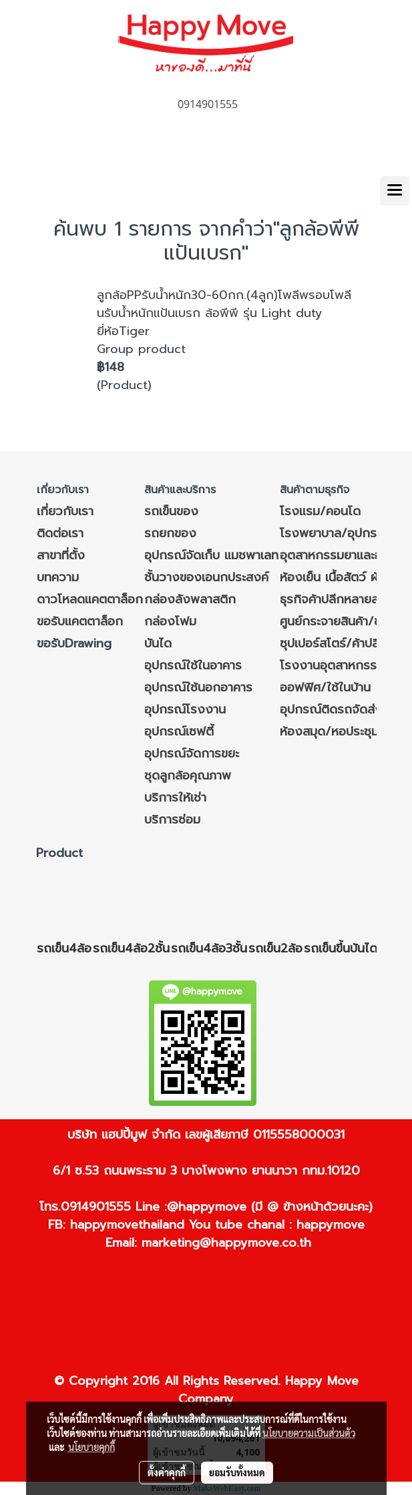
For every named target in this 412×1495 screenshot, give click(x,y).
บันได (158, 643)
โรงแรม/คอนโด (320, 511)
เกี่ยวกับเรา (65, 511)
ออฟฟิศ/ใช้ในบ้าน (325, 687)
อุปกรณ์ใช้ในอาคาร (193, 665)
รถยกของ (170, 533)
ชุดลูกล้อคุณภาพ (187, 775)
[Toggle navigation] (394, 191)
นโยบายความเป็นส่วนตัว (308, 1433)
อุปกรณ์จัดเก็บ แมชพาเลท (211, 555)
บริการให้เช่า (175, 797)
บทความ (58, 577)
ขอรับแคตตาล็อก (80, 621)
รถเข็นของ (171, 511)
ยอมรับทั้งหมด (237, 1472)
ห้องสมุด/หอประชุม (329, 731)
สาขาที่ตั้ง (61, 555)
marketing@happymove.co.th (226, 1242)
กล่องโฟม (170, 621)
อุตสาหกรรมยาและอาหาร (343, 555)
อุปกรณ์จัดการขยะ (191, 753)
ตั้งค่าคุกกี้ (167, 1472)
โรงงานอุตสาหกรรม (332, 665)
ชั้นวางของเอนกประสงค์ (206, 577)
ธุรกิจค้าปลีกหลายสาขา (338, 599)
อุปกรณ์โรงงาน (185, 709)
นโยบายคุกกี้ (91, 1447)
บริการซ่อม (172, 819)
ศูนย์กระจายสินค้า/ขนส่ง (341, 621)
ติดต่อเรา (60, 533)
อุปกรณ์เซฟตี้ (179, 731)
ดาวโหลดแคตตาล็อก (90, 599)
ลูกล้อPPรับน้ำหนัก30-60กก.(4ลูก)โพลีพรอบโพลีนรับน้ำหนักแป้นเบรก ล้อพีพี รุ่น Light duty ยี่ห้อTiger (224, 313)
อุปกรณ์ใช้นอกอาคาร (198, 687)
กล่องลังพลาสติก (190, 599)
